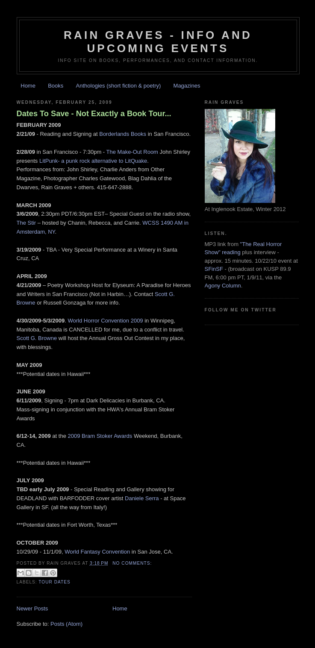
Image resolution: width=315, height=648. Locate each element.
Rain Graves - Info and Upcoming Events (158, 42)
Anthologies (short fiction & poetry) (118, 85)
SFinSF (214, 269)
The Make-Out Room (132, 152)
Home (28, 85)
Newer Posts (32, 608)
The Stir (27, 223)
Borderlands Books (122, 134)
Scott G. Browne (37, 338)
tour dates (54, 582)
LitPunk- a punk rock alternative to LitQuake (93, 161)
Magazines (187, 85)
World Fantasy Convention (97, 551)
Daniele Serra (142, 498)
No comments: (132, 563)
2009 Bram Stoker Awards (100, 436)
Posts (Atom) (66, 624)
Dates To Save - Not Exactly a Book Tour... (94, 113)
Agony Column (223, 285)
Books (55, 85)
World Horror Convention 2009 (106, 320)
